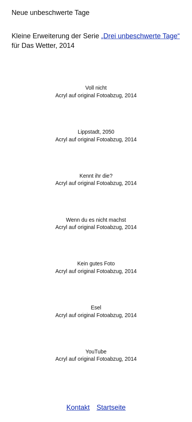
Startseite (111, 407)
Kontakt (77, 407)
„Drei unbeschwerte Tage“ (140, 36)
